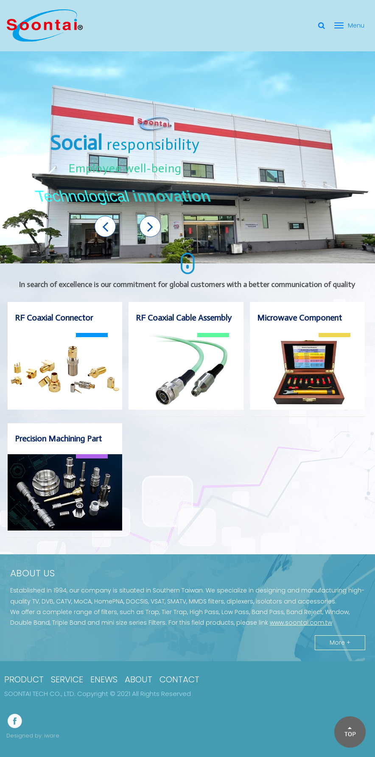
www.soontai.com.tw (301, 622)
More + (340, 642)
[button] (105, 226)
